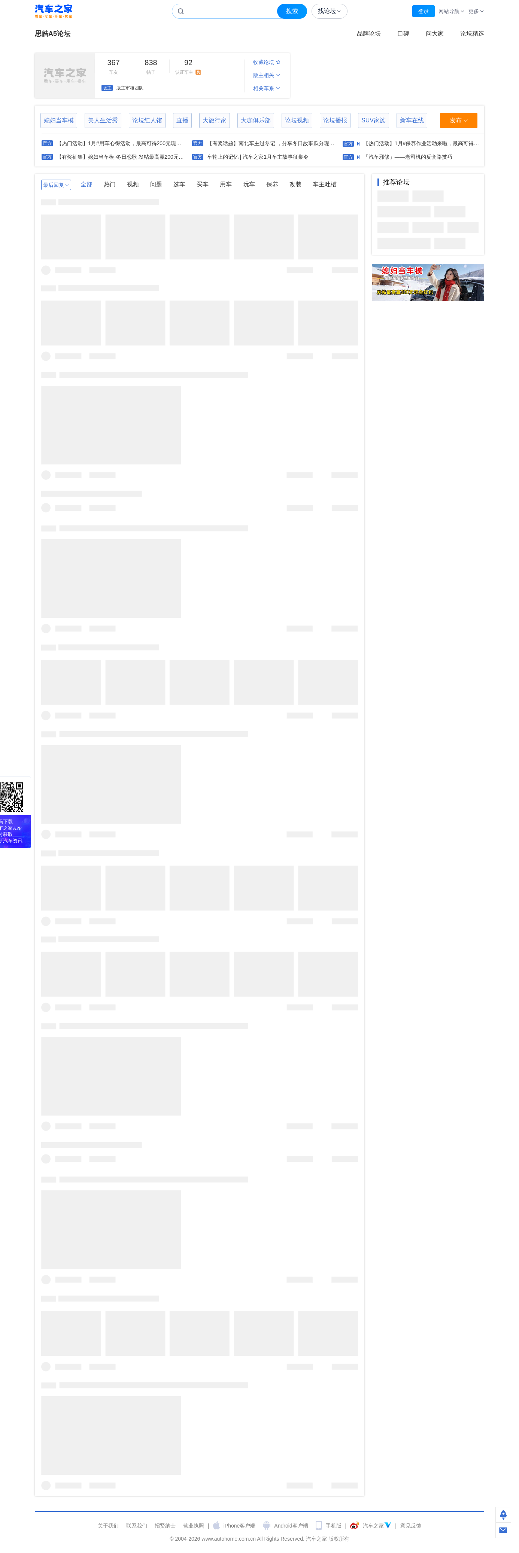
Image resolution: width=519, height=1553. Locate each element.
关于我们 (108, 1526)
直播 (182, 120)
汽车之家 (53, 11)
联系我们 (136, 1526)
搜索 (292, 11)
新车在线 (412, 120)
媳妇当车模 (59, 120)
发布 (459, 120)
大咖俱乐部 (256, 120)
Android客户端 (291, 1526)
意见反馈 (410, 1526)
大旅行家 (215, 120)
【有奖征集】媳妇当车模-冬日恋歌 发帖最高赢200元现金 (123, 157)
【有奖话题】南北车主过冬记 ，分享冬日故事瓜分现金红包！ (278, 143)
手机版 (334, 1526)
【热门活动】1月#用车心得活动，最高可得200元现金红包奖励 (129, 143)
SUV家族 (373, 120)
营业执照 (193, 1526)
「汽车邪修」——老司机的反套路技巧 (407, 157)
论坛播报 (335, 120)
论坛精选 (472, 33)
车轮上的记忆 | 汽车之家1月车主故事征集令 (258, 157)
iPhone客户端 (240, 1526)
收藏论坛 (266, 62)
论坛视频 (297, 120)
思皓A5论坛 (52, 33)
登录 (423, 11)
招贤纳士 (165, 1526)
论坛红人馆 (147, 120)
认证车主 (188, 66)
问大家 (435, 33)
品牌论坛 (369, 33)
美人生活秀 (103, 120)
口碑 (403, 33)
